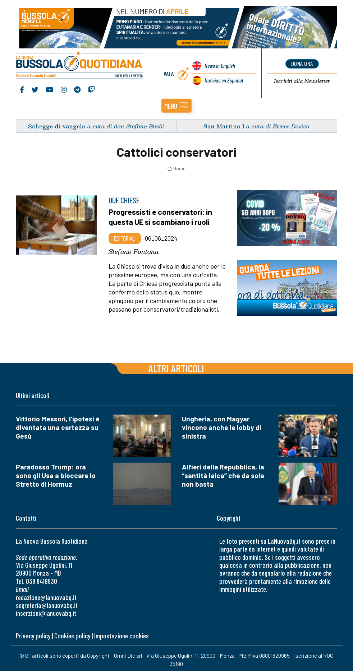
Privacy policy (33, 633)
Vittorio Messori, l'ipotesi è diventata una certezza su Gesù (58, 425)
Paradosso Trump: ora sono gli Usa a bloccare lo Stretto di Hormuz (56, 473)
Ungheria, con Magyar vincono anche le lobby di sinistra (221, 425)
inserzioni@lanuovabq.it (46, 611)
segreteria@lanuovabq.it (47, 603)
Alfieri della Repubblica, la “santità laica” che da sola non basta (223, 473)
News (219, 64)
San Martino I (223, 123)
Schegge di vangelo (57, 123)
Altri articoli (176, 365)
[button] (176, 103)
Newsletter (302, 79)
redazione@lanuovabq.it (46, 595)
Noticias (223, 79)
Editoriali (125, 236)
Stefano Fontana (134, 249)
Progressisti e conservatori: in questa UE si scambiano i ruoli (162, 214)
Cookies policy (72, 633)
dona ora (302, 63)
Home (176, 166)
